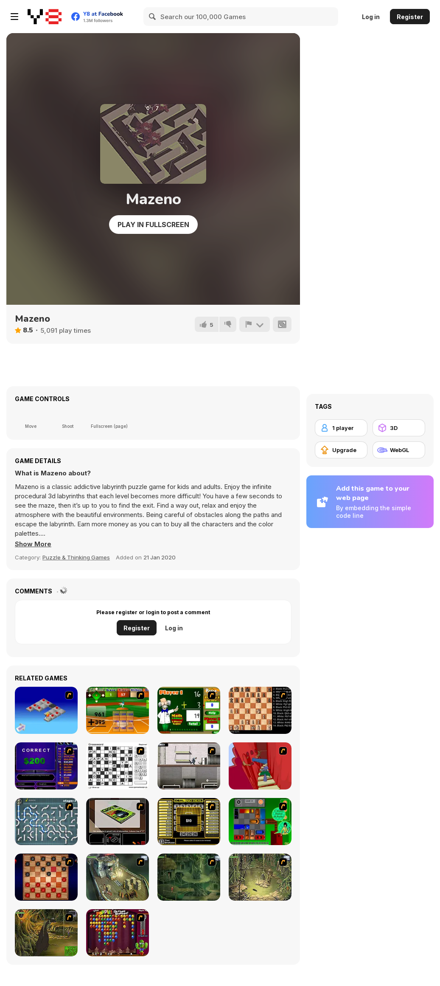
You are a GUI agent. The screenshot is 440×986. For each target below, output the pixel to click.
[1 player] (341, 427)
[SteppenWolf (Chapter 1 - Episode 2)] (188, 877)
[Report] (254, 324)
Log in (371, 16)
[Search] (152, 16)
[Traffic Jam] (260, 821)
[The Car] (117, 821)
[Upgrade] (341, 449)
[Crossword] (117, 765)
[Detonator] (46, 710)
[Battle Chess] (260, 710)
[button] (33, 544)
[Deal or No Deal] (188, 821)
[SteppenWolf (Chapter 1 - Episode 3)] (260, 877)
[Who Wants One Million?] (46, 765)
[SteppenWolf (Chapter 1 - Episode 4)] (46, 932)
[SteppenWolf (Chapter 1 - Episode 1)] (117, 877)
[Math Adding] (188, 710)
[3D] (399, 427)
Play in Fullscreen (153, 224)
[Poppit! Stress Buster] (117, 932)
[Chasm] (260, 765)
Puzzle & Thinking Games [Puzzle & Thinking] (76, 557)
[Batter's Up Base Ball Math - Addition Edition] (117, 710)
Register (410, 16)
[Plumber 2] (46, 821)
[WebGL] (399, 449)
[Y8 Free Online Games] (44, 16)
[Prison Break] (188, 765)
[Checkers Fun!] (46, 877)
